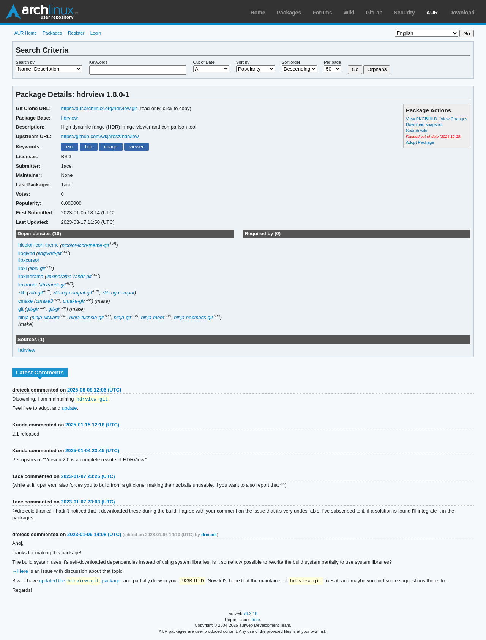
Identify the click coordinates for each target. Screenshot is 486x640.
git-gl (54, 309)
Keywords (98, 62)
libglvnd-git (50, 253)
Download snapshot (424, 124)
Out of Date (204, 62)
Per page (332, 62)
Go (355, 69)
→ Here (20, 571)
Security (404, 12)
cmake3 (44, 301)
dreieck (209, 534)
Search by (25, 62)
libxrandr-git (53, 285)
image (110, 146)
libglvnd (26, 253)
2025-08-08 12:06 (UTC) (94, 390)
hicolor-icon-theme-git (85, 245)
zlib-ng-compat (118, 293)
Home (258, 12)
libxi (22, 268)
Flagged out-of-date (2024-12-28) (433, 136)
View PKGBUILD (422, 118)
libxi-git (37, 268)
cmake (25, 301)
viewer (136, 146)
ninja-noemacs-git (193, 317)
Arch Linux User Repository (42, 11)
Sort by (242, 62)
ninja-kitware (45, 317)
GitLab (374, 12)
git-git (33, 309)
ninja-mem (152, 317)
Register (76, 32)
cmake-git (73, 301)
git (21, 309)
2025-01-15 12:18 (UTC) (92, 425)
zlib (21, 293)
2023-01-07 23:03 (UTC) (88, 502)
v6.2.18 (250, 614)
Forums (322, 12)
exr (69, 146)
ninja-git (122, 317)
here (256, 620)
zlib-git (35, 293)
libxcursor (28, 260)
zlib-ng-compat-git (72, 293)
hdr (88, 146)
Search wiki (416, 130)
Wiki (349, 12)
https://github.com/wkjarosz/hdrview (100, 136)
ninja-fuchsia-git (86, 317)
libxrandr (27, 285)
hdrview (69, 118)
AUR (432, 12)
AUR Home (25, 32)
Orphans (377, 69)
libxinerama (30, 276)
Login (95, 32)
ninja (23, 317)
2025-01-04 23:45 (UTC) (92, 451)
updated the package (80, 581)
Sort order (291, 62)
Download (462, 12)
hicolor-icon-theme (38, 245)
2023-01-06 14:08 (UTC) (94, 535)
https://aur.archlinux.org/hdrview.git (99, 108)
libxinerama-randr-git (69, 276)
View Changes (453, 118)
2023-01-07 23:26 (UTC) (88, 477)
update (69, 408)
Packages (289, 12)
